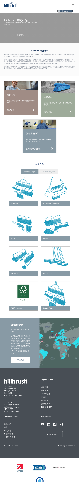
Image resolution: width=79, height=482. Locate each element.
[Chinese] (65, 11)
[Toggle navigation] (74, 4)
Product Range (29, 172)
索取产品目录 (52, 434)
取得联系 (20, 35)
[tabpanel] (39, 28)
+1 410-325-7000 (11, 411)
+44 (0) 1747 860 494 (13, 395)
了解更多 (20, 360)
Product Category (48, 172)
